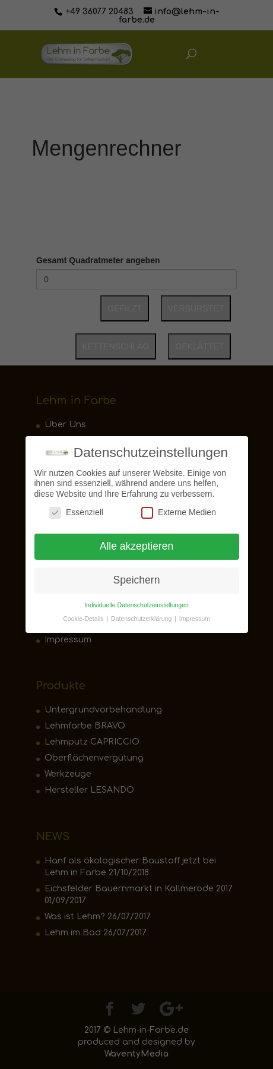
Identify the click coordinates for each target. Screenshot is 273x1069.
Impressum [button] (194, 615)
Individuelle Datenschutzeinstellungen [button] (136, 601)
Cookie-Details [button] (84, 615)
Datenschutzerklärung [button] (142, 615)
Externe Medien (178, 509)
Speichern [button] (136, 577)
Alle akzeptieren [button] (137, 543)
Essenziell (76, 509)
